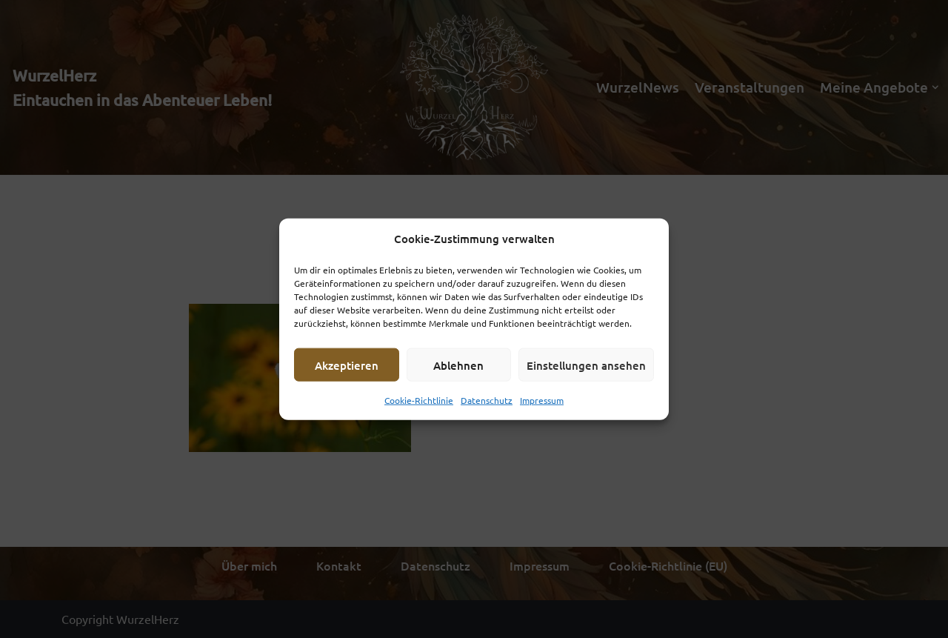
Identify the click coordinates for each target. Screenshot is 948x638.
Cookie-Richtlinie (418, 400)
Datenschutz (487, 400)
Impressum (542, 400)
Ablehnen (458, 364)
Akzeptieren (346, 364)
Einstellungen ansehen (586, 364)
